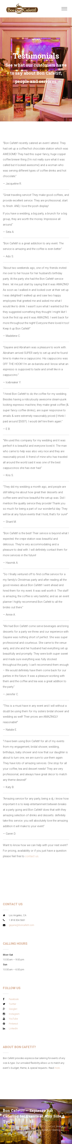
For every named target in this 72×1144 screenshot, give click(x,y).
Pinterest (13, 1023)
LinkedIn (13, 1028)
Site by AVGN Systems (39, 1129)
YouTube (13, 1018)
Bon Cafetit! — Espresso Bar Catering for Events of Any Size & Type (34, 1116)
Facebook (14, 999)
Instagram (14, 1013)
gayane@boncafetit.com (21, 925)
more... (58, 1067)
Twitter (12, 1004)
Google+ (13, 1008)
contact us (31, 856)
